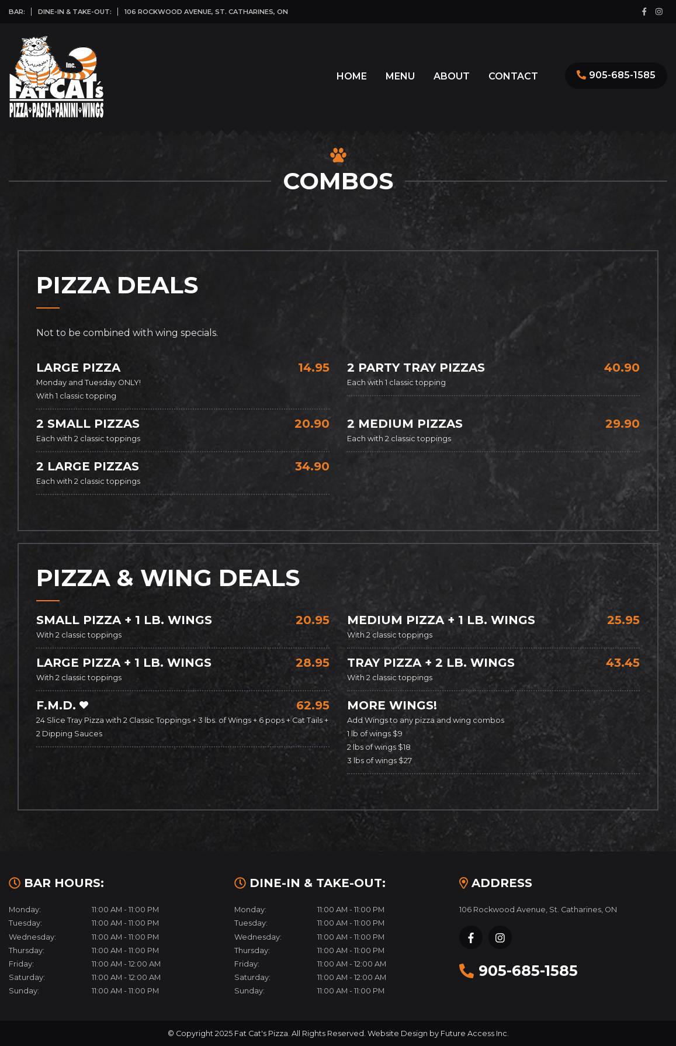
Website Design (398, 1033)
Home (352, 76)
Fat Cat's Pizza (261, 1033)
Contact (513, 76)
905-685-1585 (622, 75)
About (452, 76)
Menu (400, 76)
